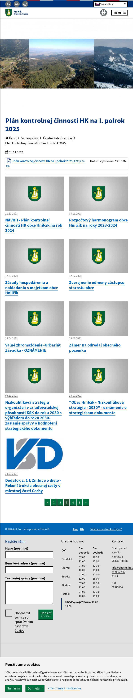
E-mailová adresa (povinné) (25, 563)
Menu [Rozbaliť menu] (119, 13)
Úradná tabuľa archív (58, 138)
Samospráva (29, 138)
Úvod (10, 138)
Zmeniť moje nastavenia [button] (64, 688)
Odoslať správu (46, 614)
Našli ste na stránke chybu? (106, 529)
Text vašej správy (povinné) (25, 578)
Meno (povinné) (16, 548)
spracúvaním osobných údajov (24, 626)
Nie (82, 529)
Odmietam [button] (35, 688)
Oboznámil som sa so (24, 622)
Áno (76, 529)
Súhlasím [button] (13, 688)
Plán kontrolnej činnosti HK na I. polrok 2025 (35, 143)
